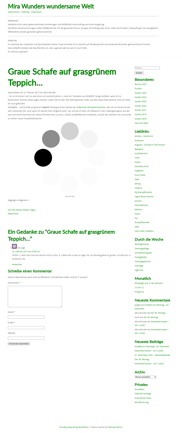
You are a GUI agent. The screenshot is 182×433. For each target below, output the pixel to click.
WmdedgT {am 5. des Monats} (149, 283)
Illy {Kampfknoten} (143, 192)
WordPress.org (141, 402)
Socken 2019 (140, 114)
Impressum (36, 12)
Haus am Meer (141, 123)
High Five (139, 270)
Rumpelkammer (142, 222)
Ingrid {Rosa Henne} (144, 196)
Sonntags (139, 265)
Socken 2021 (140, 110)
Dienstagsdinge (142, 248)
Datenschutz (13, 12)
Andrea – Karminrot (144, 136)
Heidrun (138, 188)
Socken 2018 (140, 118)
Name (11, 312)
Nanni (137, 213)
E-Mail (11, 322)
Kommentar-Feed (143, 398)
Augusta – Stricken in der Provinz (150, 144)
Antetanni (139, 140)
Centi (137, 157)
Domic (138, 162)
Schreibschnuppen (143, 252)
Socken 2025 (140, 93)
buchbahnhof (141, 153)
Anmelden (139, 389)
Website (11, 333)
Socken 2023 (140, 101)
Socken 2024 (140, 97)
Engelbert (139, 170)
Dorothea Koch (142, 166)
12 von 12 (139, 287)
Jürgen (138, 305)
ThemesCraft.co (115, 427)
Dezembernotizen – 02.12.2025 (149, 350)
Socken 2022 (140, 105)
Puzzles (138, 88)
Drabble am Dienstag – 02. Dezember (152, 346)
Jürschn (138, 201)
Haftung (25, 12)
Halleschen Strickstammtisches (91, 107)
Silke (137, 226)
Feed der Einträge (143, 393)
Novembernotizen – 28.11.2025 (149, 363)
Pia (136, 218)
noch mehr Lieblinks (144, 231)
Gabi (137, 179)
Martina (138, 209)
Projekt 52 (139, 291)
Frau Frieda (140, 175)
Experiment (13, 213)
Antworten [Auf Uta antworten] (17, 264)
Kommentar (14, 282)
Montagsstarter (142, 244)
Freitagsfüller (141, 257)
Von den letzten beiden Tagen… (22, 209)
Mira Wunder (50, 92)
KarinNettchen (141, 205)
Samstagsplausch (143, 261)
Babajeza (139, 149)
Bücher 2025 (140, 84)
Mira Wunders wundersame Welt (51, 6)
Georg (137, 183)
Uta (18, 247)
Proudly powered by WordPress (74, 427)
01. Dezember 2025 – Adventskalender (152, 355)
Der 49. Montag (158, 312)
